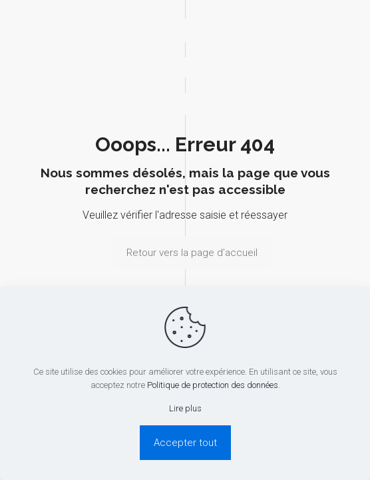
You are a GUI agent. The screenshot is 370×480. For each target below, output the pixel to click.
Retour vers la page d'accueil (192, 253)
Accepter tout (185, 443)
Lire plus (185, 408)
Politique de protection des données (212, 385)
